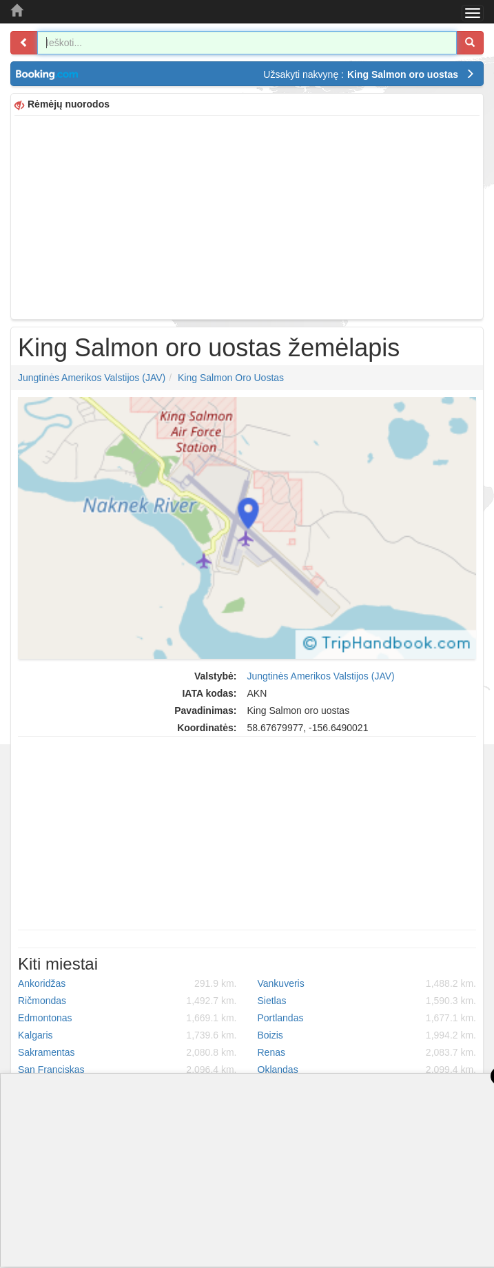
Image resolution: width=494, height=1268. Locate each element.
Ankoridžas (127, 983)
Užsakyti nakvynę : (369, 74)
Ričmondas (127, 1001)
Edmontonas (127, 1018)
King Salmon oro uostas (231, 377)
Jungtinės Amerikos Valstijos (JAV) (91, 377)
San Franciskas (127, 1069)
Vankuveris (367, 983)
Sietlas (367, 1001)
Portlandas (367, 1018)
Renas (367, 1052)
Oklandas (367, 1069)
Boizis (367, 1035)
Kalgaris (127, 1035)
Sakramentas (127, 1052)
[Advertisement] (247, 215)
